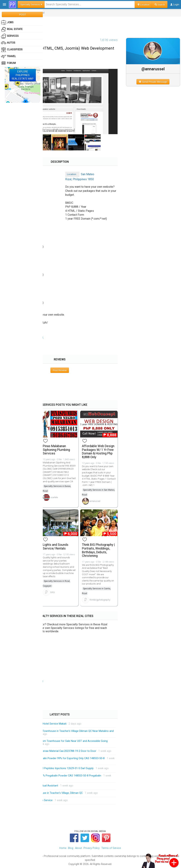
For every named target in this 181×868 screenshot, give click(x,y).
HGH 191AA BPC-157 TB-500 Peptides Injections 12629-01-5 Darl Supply (52, 768)
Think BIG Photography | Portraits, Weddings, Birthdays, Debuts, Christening (98, 550)
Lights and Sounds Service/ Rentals (55, 546)
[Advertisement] (90, 24)
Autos (8, 42)
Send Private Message (153, 81)
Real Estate (12, 29)
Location (143, 4)
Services (10, 36)
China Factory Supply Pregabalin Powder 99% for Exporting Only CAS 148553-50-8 (57, 758)
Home (62, 848)
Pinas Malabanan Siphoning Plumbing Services (56, 449)
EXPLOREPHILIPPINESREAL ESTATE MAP (22, 75)
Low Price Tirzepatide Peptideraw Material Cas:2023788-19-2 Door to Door (53, 751)
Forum (8, 63)
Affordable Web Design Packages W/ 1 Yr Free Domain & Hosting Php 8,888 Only (98, 451)
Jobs (7, 22)
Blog (70, 848)
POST (22, 14)
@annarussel (153, 69)
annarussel (95, 501)
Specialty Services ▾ (31, 4)
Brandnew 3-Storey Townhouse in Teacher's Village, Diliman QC (46, 792)
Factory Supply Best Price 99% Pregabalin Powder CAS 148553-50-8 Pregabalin (55, 775)
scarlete (54, 497)
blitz (52, 592)
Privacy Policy (92, 848)
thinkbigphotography (100, 599)
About (78, 848)
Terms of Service (111, 848)
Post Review (60, 370)
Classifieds (12, 49)
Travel (8, 56)
